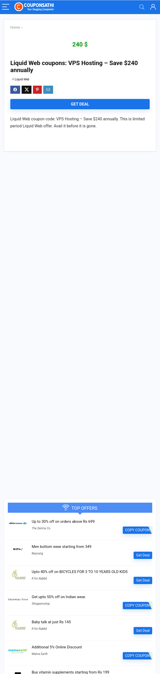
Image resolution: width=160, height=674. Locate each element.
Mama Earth (40, 654)
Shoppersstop (41, 603)
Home (15, 27)
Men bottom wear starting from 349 (61, 546)
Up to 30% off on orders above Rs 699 (63, 521)
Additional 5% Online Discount (57, 647)
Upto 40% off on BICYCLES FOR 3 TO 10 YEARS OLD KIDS (80, 571)
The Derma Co (41, 528)
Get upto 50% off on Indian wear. (59, 597)
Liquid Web (22, 79)
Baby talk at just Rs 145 (51, 622)
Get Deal (80, 104)
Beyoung (37, 553)
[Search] (142, 7)
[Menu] (6, 7)
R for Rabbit (39, 578)
